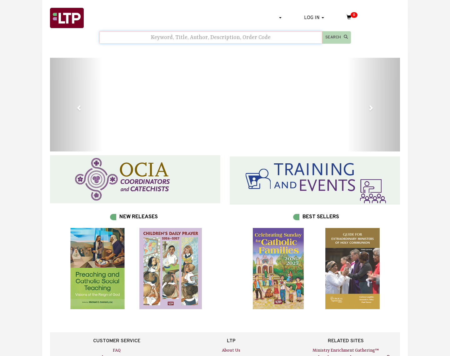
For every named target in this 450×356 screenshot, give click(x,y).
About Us (231, 350)
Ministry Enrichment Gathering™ (345, 350)
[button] (76, 104)
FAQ (117, 350)
